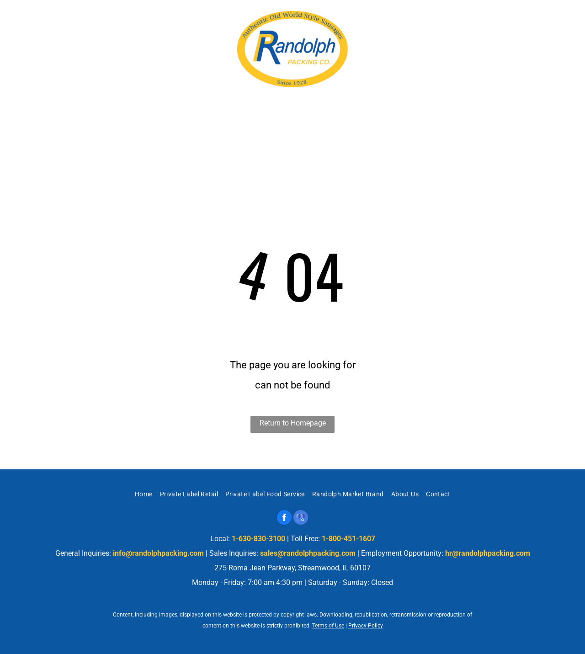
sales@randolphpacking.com (308, 553)
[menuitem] (124, 118)
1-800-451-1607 (348, 538)
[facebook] (284, 518)
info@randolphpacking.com (158, 553)
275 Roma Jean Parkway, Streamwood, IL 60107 (112, 33)
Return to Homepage (293, 423)
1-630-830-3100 (520, 36)
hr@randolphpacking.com (487, 553)
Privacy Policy (365, 625)
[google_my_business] (300, 518)
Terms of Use (328, 625)
